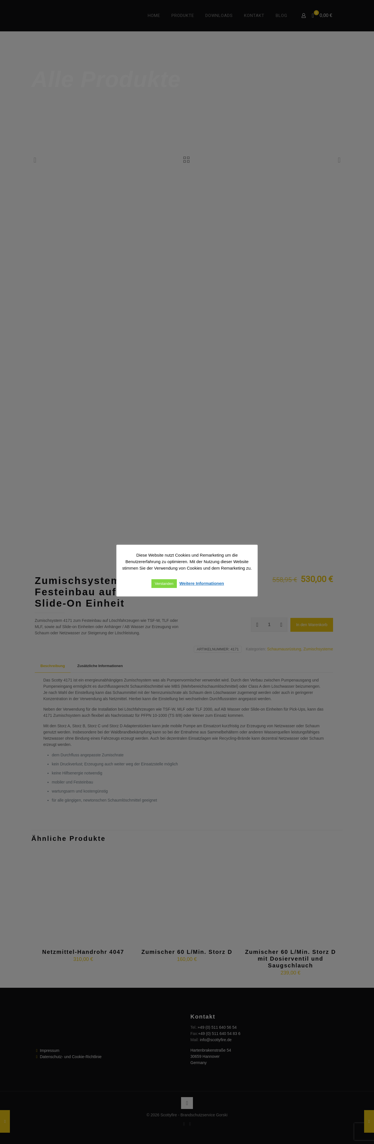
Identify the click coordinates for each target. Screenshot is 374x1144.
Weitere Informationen (201, 583)
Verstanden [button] (164, 583)
